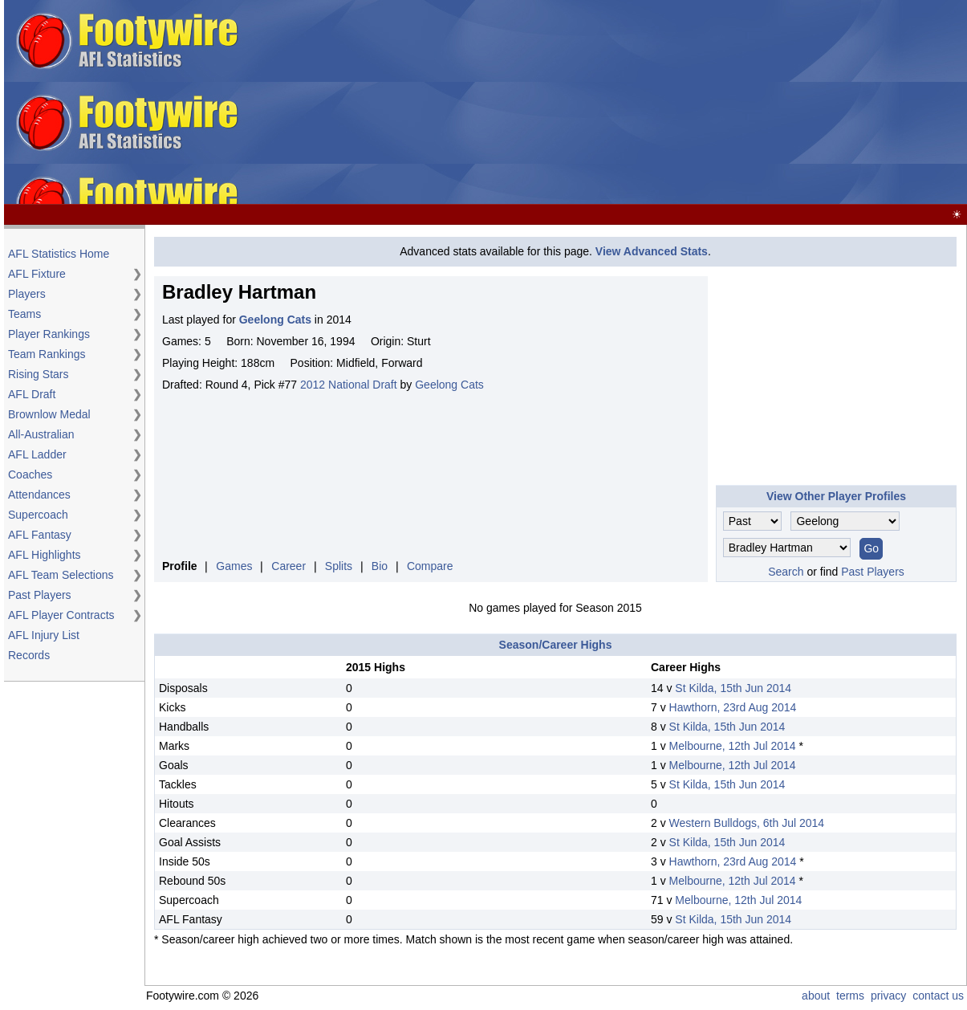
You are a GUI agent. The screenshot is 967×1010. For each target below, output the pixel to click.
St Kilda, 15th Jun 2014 (733, 688)
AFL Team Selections (61, 574)
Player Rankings (49, 334)
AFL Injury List (43, 635)
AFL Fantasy (39, 534)
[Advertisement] (605, 102)
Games (234, 566)
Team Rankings (47, 354)
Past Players (39, 594)
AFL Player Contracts (61, 615)
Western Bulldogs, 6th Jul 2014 (747, 823)
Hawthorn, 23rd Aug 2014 (733, 707)
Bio (380, 566)
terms (850, 995)
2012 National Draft (348, 384)
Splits (338, 566)
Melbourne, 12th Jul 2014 (732, 745)
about (816, 995)
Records (29, 655)
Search (785, 571)
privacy (888, 995)
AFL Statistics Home (58, 253)
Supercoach (38, 514)
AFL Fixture (37, 273)
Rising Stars (38, 374)
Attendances (39, 494)
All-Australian (41, 434)
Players (27, 293)
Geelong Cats (449, 384)
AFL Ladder (37, 454)
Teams (24, 313)
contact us (938, 995)
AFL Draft (31, 394)
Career (288, 566)
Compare (430, 566)
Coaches (30, 474)
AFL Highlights (44, 554)
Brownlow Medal (49, 414)
